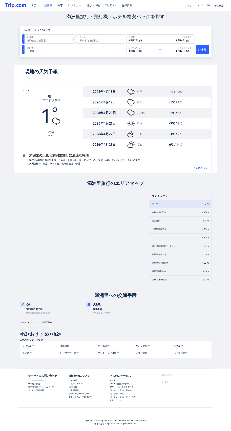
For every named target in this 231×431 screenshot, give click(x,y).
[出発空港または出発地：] (49, 39)
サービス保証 (34, 384)
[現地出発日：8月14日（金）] (178, 39)
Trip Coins (110, 5)
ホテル (35, 5)
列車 (60, 5)
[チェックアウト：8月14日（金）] (178, 49)
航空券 (48, 5)
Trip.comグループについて (80, 397)
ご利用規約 (74, 390)
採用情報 (73, 387)
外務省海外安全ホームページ (41, 387)
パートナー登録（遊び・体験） (124, 397)
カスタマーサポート (37, 380)
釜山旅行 (64, 345)
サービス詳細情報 (36, 390)
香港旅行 (178, 345)
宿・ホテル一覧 (117, 393)
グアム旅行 (103, 345)
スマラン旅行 (181, 352)
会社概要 (73, 380)
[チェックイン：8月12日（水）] (142, 49)
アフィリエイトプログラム (122, 387)
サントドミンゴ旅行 (108, 352)
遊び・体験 (93, 5)
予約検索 (219, 5)
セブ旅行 (27, 352)
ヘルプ (199, 5)
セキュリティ (116, 400)
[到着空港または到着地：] (100, 39)
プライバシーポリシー (79, 393)
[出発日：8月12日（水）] (142, 39)
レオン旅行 (141, 352)
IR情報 (112, 380)
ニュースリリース (77, 384)
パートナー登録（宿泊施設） (123, 390)
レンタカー (74, 5)
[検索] (202, 49)
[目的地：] (74, 49)
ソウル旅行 (28, 345)
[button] (27, 30)
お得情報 (127, 5)
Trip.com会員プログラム (120, 384)
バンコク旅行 (143, 345)
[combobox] (48, 40)
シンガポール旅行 (69, 352)
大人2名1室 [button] (43, 30)
